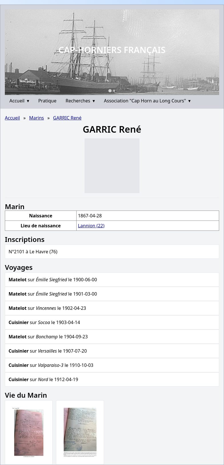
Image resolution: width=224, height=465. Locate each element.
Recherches (80, 101)
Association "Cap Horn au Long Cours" (147, 101)
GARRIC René (67, 118)
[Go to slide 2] (114, 91)
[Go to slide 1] (109, 90)
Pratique (47, 101)
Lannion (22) (91, 226)
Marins (36, 118)
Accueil (19, 101)
